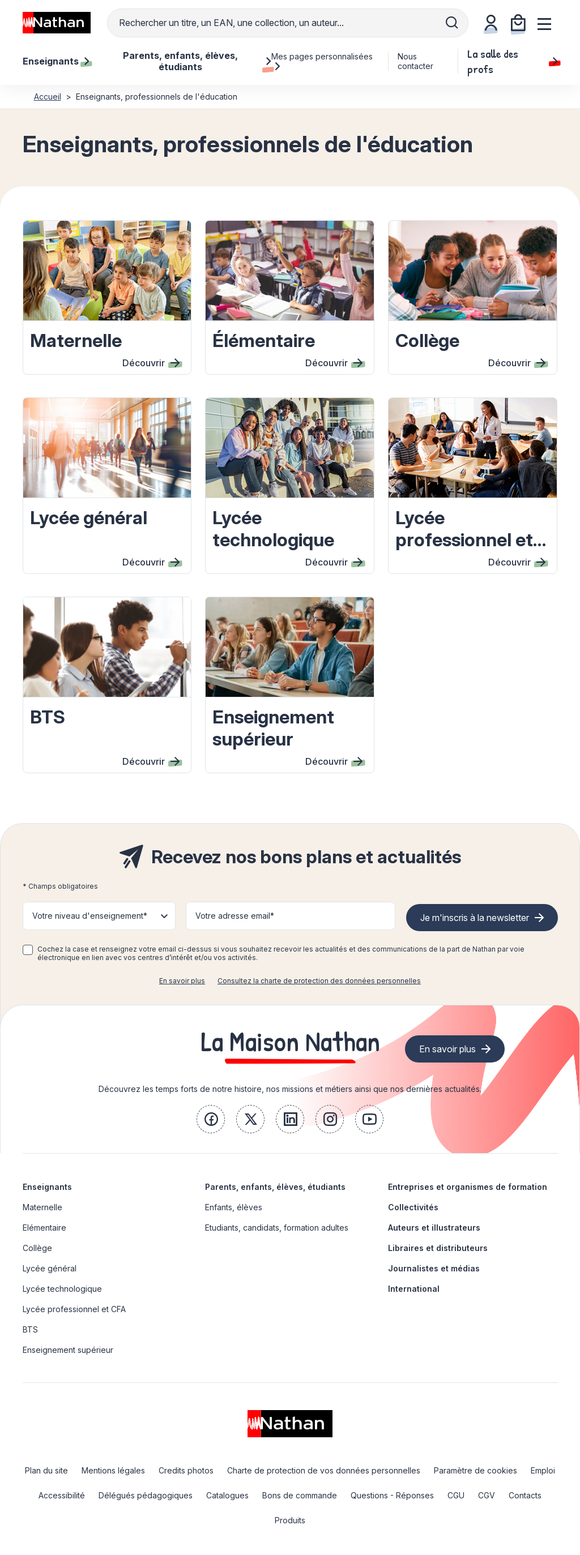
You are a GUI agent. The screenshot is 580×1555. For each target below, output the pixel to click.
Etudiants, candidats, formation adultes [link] (276, 1227)
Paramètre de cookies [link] (475, 1470)
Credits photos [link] (186, 1470)
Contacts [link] (525, 1495)
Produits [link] (290, 1520)
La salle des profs (512, 61)
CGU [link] (455, 1495)
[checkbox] (28, 950)
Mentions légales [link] (113, 1470)
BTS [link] (30, 1329)
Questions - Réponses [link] (392, 1495)
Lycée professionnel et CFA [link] (74, 1309)
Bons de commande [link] (299, 1495)
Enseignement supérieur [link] (68, 1350)
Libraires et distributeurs (438, 1248)
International (414, 1288)
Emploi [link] (543, 1470)
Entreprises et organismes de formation (467, 1187)
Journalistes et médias (434, 1268)
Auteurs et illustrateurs (434, 1227)
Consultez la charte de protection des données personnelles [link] (319, 980)
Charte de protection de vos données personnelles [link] (323, 1470)
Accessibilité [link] (62, 1495)
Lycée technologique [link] (62, 1288)
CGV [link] (486, 1495)
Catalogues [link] (227, 1495)
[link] (211, 1119)
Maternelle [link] (42, 1207)
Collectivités (413, 1207)
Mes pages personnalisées (322, 61)
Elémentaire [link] (44, 1227)
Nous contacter (415, 61)
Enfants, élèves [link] (233, 1207)
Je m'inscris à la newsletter (474, 917)
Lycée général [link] (49, 1268)
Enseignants (47, 1187)
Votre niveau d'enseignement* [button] (89, 915)
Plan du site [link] (46, 1470)
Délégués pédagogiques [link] (146, 1495)
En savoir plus (182, 980)
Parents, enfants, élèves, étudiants (275, 1187)
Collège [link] (37, 1248)
